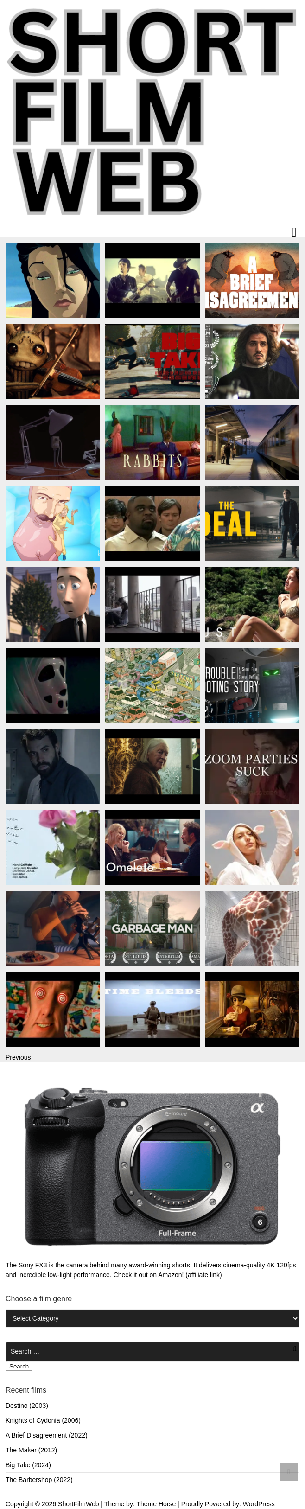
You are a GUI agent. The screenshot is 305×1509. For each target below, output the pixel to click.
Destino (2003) (27, 1405)
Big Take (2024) (28, 1465)
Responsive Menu (294, 232)
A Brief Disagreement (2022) (47, 1435)
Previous (18, 1057)
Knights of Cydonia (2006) (43, 1420)
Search (19, 1366)
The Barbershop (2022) (39, 1479)
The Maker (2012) (31, 1450)
